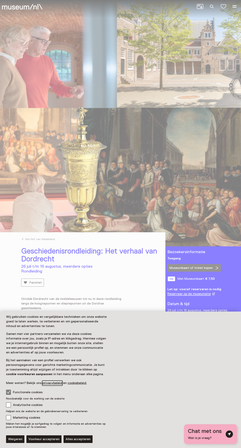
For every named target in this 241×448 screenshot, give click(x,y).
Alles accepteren (78, 439)
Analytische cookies (28, 405)
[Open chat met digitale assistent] (210, 434)
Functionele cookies (24, 392)
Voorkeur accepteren (43, 439)
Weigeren (15, 439)
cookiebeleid (77, 383)
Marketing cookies (26, 417)
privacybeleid (52, 383)
